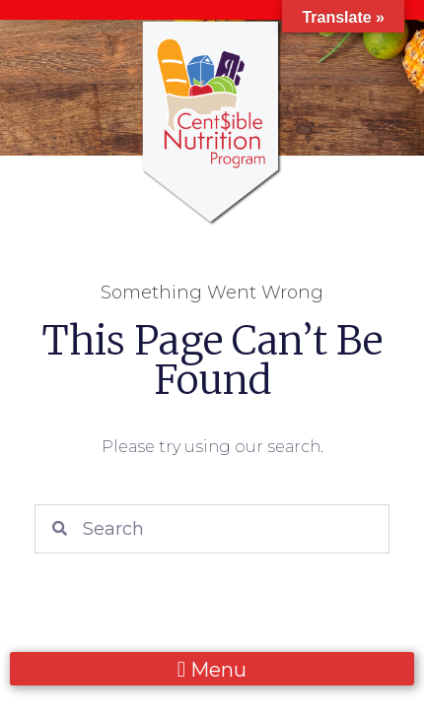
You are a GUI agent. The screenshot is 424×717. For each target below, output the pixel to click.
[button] (212, 669)
